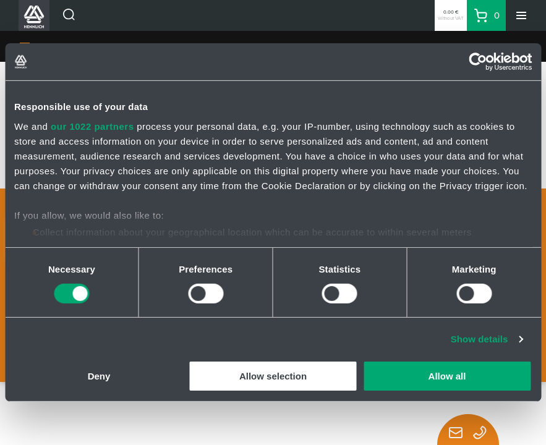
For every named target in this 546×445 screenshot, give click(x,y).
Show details (479, 339)
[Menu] (521, 15)
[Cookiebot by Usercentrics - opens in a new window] (478, 62)
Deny (99, 376)
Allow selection (273, 376)
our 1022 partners (92, 126)
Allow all (447, 376)
